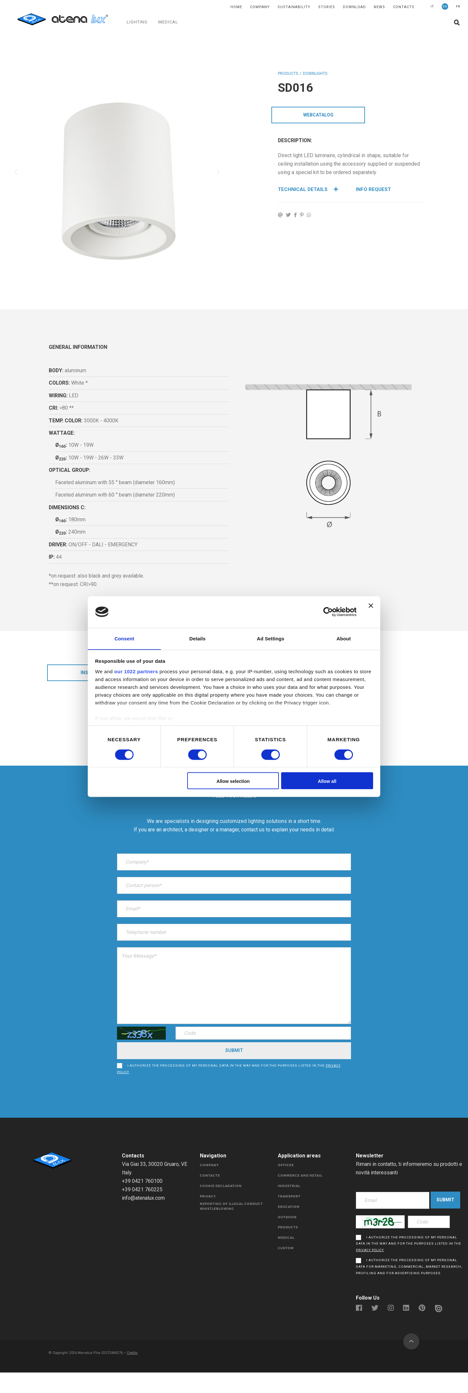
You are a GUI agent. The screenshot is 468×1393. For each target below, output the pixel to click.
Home (236, 7)
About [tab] (344, 638)
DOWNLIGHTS (315, 73)
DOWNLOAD (354, 7)
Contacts (403, 7)
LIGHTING (137, 22)
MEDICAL (168, 22)
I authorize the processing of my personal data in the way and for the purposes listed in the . (227, 1071)
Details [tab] (197, 638)
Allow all (327, 781)
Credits (134, 1372)
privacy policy (370, 1269)
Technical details (308, 190)
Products (288, 73)
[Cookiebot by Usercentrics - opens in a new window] (328, 612)
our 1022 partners (136, 671)
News (379, 7)
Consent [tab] (124, 638)
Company (260, 7)
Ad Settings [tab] (270, 638)
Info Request (374, 190)
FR (458, 6)
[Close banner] (371, 611)
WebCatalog (318, 115)
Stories (326, 7)
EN (445, 6)
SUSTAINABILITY (294, 7)
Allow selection (233, 781)
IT (432, 6)
